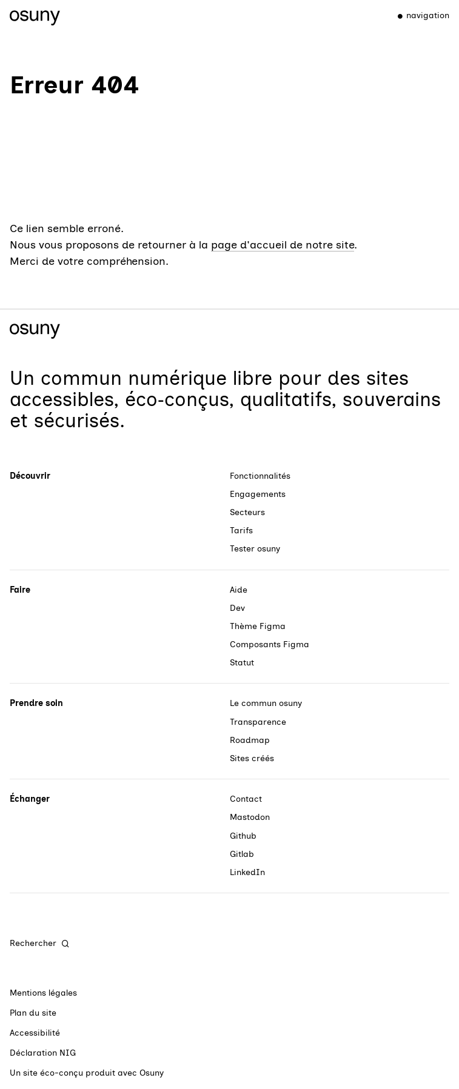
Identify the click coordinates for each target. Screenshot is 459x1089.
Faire (20, 590)
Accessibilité (35, 1033)
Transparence (258, 722)
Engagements (258, 494)
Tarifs (241, 530)
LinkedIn (247, 872)
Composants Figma (269, 644)
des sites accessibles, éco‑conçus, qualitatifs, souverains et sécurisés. (225, 399)
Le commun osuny (266, 703)
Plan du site (33, 1013)
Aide (238, 590)
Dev (237, 608)
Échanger (30, 799)
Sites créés (252, 758)
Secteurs (247, 512)
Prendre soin (36, 703)
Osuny (151, 1073)
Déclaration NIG (43, 1053)
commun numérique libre (156, 378)
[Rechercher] (40, 943)
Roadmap (250, 740)
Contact (246, 799)
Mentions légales (43, 993)
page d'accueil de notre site (282, 244)
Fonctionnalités (260, 476)
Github (243, 836)
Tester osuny (255, 549)
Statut (242, 663)
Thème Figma (258, 626)
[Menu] (418, 15)
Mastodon (250, 817)
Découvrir (30, 476)
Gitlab (242, 854)
